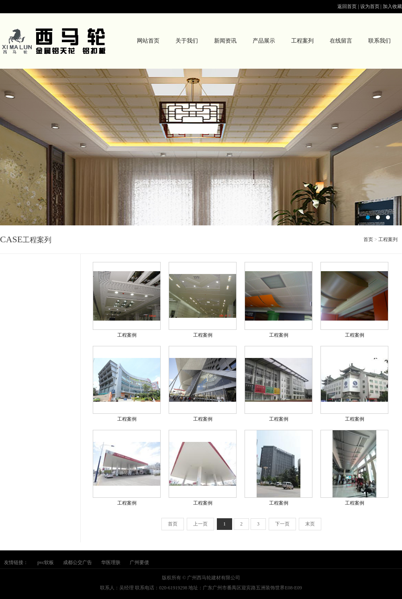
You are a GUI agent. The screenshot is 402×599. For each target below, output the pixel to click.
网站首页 (148, 41)
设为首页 (370, 6)
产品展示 (264, 41)
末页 (310, 524)
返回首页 (347, 6)
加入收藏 (392, 6)
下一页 (282, 524)
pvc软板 (45, 562)
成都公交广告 (77, 562)
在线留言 (341, 41)
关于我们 (186, 41)
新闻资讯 (225, 41)
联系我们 (379, 41)
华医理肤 (110, 562)
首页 (368, 239)
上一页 (200, 524)
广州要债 (139, 562)
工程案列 (302, 41)
